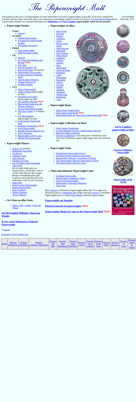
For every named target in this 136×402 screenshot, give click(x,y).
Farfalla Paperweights (27, 38)
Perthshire (60, 73)
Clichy (59, 41)
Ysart (58, 99)
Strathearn (60, 92)
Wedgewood (61, 95)
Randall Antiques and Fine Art (31, 131)
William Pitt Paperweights (29, 138)
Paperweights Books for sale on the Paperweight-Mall (74, 211)
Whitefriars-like (69, 193)
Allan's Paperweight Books (68, 110)
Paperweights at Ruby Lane (30, 136)
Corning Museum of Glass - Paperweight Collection (78, 131)
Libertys (21, 33)
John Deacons (18, 158)
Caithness (60, 39)
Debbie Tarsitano (19, 192)
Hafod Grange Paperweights (24, 185)
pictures (53, 190)
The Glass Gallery (25, 111)
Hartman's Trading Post (28, 126)
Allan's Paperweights (27, 89)
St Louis (60, 85)
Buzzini (59, 36)
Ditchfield (60, 51)
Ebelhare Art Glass (20, 161)
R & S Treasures (25, 133)
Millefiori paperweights (28, 53)
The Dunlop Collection (28, 101)
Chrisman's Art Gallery (28, 97)
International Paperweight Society (70, 153)
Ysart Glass (61, 186)
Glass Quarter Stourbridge (67, 128)
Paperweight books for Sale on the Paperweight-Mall (79, 115)
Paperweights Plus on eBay (29, 72)
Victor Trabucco (19, 195)
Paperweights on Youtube (59, 200)
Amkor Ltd (17, 148)
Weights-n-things (25, 84)
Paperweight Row (25, 70)
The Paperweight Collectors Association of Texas (77, 161)
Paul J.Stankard (19, 190)
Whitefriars (52, 21)
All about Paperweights (66, 176)
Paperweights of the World (123, 180)
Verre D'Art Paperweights (67, 181)
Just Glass (22, 65)
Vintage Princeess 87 (27, 82)
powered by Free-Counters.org (14, 234)
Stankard (60, 90)
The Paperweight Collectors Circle (71, 163)
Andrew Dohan (24, 92)
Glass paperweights (26, 50)
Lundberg (60, 58)
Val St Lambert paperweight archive (123, 128)
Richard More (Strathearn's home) (70, 178)
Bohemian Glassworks (22, 151)
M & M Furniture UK (27, 67)
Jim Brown (17, 153)
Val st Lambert (70, 21)
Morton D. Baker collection (68, 133)
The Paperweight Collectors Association (73, 156)
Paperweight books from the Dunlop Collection (30, 105)
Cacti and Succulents (102, 19)
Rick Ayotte (61, 31)
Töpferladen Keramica (27, 45)
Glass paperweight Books (67, 113)
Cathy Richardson (61, 76)
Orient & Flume (63, 70)
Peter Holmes (62, 53)
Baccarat (60, 34)
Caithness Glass (19, 156)
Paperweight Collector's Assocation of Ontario (76, 158)
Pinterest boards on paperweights (63, 206)
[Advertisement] (68, 282)
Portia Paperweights (26, 128)
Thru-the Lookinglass (65, 135)
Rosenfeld (60, 80)
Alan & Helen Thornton (28, 80)
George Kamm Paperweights (30, 109)
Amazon (21, 58)
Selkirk (59, 87)
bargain (7, 230)
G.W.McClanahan (25, 116)
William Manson (59, 61)
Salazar (59, 82)
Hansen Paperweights (21, 187)
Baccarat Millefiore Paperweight (123, 151)
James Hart (17, 183)
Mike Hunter (61, 56)
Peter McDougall (61, 66)
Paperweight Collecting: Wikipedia (71, 183)
